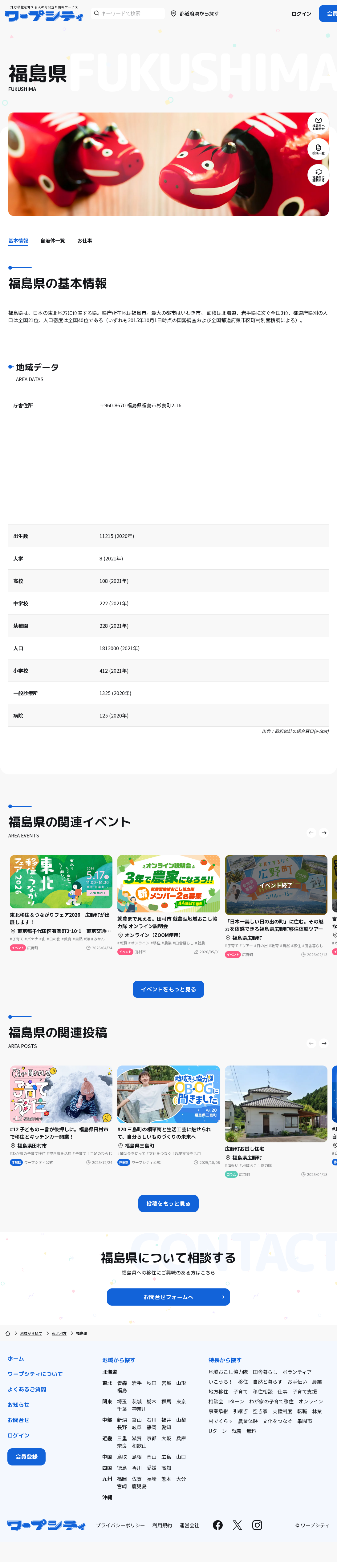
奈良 (122, 1445)
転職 (302, 1411)
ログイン (301, 13)
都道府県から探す (194, 13)
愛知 (166, 1427)
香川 (137, 1467)
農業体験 (248, 1420)
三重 (122, 1438)
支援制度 (282, 1411)
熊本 (166, 1478)
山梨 (181, 1419)
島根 (137, 1456)
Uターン (218, 1430)
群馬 (166, 1401)
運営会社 (189, 1525)
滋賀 (137, 1438)
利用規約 (162, 1525)
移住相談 (263, 1391)
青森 (122, 1382)
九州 (107, 1478)
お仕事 (84, 240)
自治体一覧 (52, 240)
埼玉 (122, 1401)
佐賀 (137, 1478)
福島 (122, 1390)
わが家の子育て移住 (271, 1401)
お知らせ (18, 1405)
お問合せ (18, 1420)
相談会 (216, 1401)
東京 (181, 1401)
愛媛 (151, 1467)
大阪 (166, 1438)
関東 (107, 1401)
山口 (181, 1456)
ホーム (15, 1358)
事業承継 (218, 1411)
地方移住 (218, 1391)
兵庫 (181, 1438)
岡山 (151, 1456)
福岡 (122, 1478)
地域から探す (31, 1333)
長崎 (151, 1478)
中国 (107, 1456)
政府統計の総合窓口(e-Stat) (302, 731)
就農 (237, 1430)
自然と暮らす (267, 1381)
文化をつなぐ (277, 1420)
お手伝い (297, 1381)
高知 (166, 1467)
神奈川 (139, 1408)
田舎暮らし (265, 1371)
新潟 (122, 1419)
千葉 (122, 1408)
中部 (107, 1419)
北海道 (109, 1371)
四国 (107, 1467)
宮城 (166, 1382)
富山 (137, 1419)
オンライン (310, 1401)
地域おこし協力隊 (228, 1371)
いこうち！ (221, 1381)
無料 (251, 1430)
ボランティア (297, 1371)
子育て (240, 1391)
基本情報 (18, 240)
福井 (166, 1419)
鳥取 (122, 1456)
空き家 (260, 1411)
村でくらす (221, 1420)
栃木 (151, 1401)
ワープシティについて (35, 1374)
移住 (243, 1381)
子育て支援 (304, 1391)
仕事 (282, 1391)
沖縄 (107, 1497)
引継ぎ (240, 1411)
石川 (151, 1419)
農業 (317, 1381)
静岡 (151, 1427)
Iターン (236, 1401)
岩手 (137, 1382)
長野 (122, 1427)
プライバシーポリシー (120, 1525)
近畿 (107, 1438)
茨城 (137, 1401)
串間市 (304, 1420)
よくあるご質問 (26, 1389)
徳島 (122, 1467)
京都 (151, 1438)
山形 (181, 1382)
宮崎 (122, 1486)
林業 (317, 1411)
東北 (107, 1382)
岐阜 (137, 1427)
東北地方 (59, 1333)
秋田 (151, 1382)
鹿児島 (139, 1486)
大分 (181, 1478)
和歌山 (139, 1445)
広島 (166, 1456)
